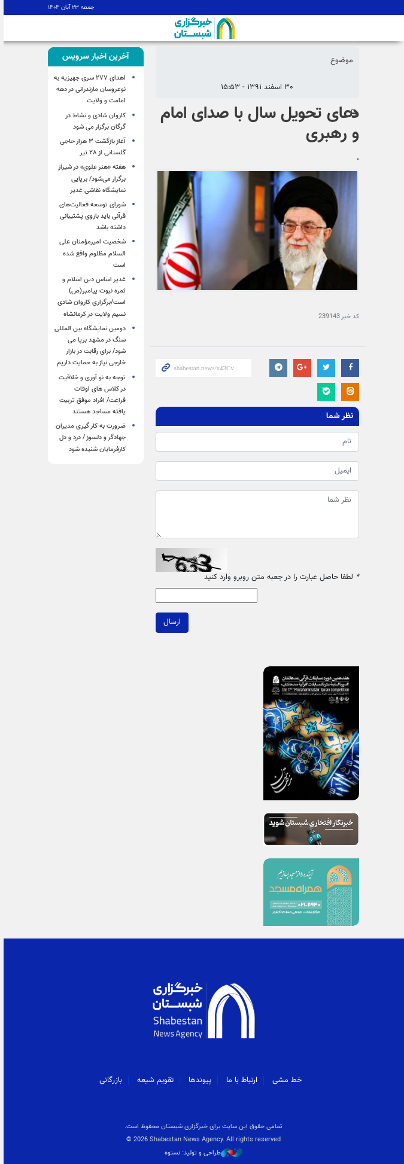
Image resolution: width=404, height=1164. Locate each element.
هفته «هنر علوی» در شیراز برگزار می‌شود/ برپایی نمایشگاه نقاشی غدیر (90, 178)
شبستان (202, 28)
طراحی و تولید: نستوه (202, 1153)
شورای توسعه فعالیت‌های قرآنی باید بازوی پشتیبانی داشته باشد (91, 216)
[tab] (94, 56)
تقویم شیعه (154, 1080)
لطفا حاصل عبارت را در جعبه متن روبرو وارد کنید (280, 577)
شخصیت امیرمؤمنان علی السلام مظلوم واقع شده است (91, 253)
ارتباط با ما (240, 1080)
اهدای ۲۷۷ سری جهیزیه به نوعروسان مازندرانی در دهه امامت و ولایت (88, 89)
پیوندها (198, 1080)
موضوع (340, 60)
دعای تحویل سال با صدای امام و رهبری (258, 123)
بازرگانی (109, 1080)
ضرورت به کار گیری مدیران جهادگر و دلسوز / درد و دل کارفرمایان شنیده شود (89, 437)
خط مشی (285, 1080)
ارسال (171, 623)
